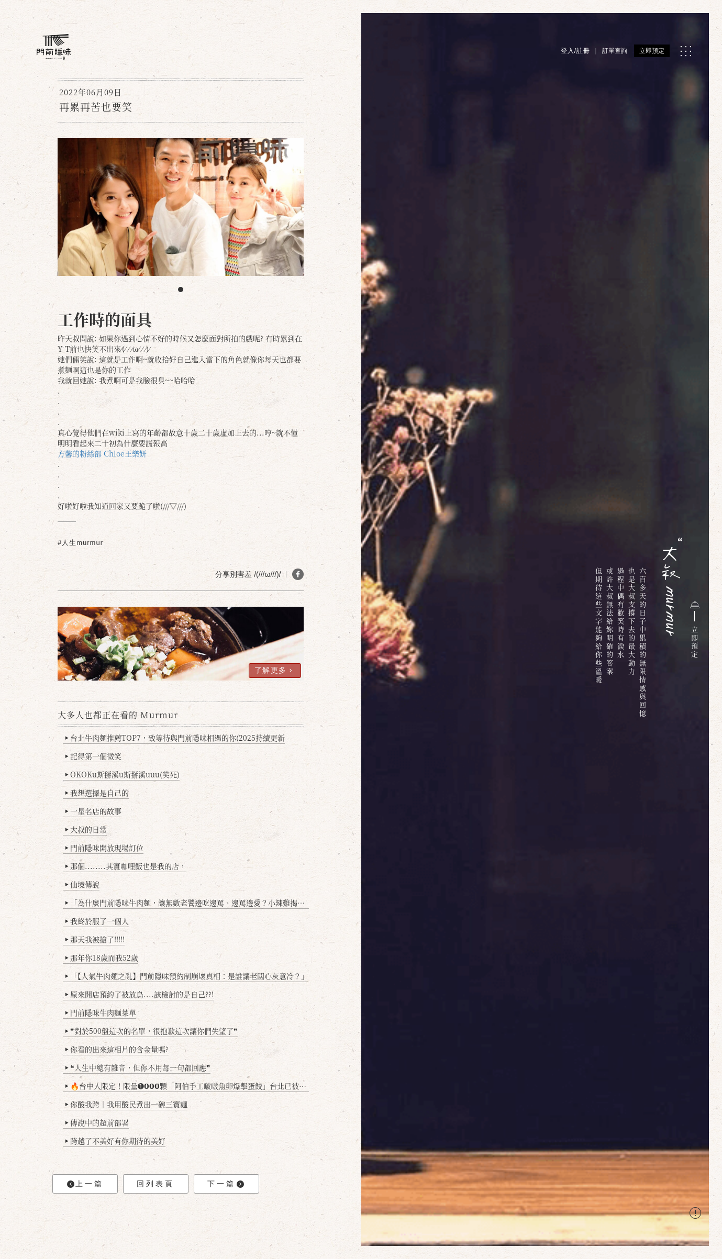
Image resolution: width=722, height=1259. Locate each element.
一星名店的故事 (93, 811)
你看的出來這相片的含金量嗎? (117, 1049)
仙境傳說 (82, 884)
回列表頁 (155, 1183)
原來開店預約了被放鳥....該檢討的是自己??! (139, 994)
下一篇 (225, 1183)
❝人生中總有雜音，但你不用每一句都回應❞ (138, 1067)
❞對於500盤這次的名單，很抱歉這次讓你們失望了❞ (151, 1031)
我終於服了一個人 (97, 921)
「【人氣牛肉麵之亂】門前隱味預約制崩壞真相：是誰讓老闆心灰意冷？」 (187, 976)
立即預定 (651, 50)
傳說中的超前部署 (97, 1122)
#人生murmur (80, 543)
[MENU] (686, 51)
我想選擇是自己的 (97, 792)
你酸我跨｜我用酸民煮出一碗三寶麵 (126, 1104)
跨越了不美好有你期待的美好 (115, 1140)
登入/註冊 (575, 50)
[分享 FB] (298, 574)
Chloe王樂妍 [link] (125, 453)
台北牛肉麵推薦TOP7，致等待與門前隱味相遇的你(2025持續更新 (175, 737)
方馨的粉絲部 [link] (80, 453)
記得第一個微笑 (93, 756)
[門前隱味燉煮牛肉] (54, 47)
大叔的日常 (86, 829)
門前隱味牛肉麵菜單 (101, 1012)
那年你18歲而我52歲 (102, 957)
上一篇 (85, 1183)
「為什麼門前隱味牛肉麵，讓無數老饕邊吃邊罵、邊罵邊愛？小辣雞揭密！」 (187, 902)
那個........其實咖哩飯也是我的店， (126, 866)
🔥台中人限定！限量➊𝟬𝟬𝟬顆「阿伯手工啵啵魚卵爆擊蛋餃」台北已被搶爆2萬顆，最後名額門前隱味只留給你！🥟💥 (187, 1085)
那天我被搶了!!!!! (95, 939)
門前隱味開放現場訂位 (104, 847)
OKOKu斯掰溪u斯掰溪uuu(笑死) (122, 774)
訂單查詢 (614, 50)
